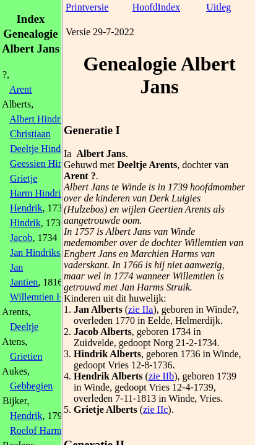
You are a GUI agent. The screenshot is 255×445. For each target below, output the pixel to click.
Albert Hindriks (40, 119)
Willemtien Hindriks (50, 297)
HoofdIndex (156, 7)
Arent (20, 89)
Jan (16, 267)
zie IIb (161, 376)
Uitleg (218, 7)
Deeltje (24, 326)
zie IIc (155, 409)
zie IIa (140, 309)
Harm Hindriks (39, 193)
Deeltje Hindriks (43, 148)
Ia (67, 153)
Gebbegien (31, 386)
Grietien (26, 356)
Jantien (24, 282)
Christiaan (30, 134)
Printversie (87, 7)
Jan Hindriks (35, 252)
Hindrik (25, 223)
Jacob (21, 237)
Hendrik (26, 208)
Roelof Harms (38, 430)
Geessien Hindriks (46, 163)
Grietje (23, 178)
